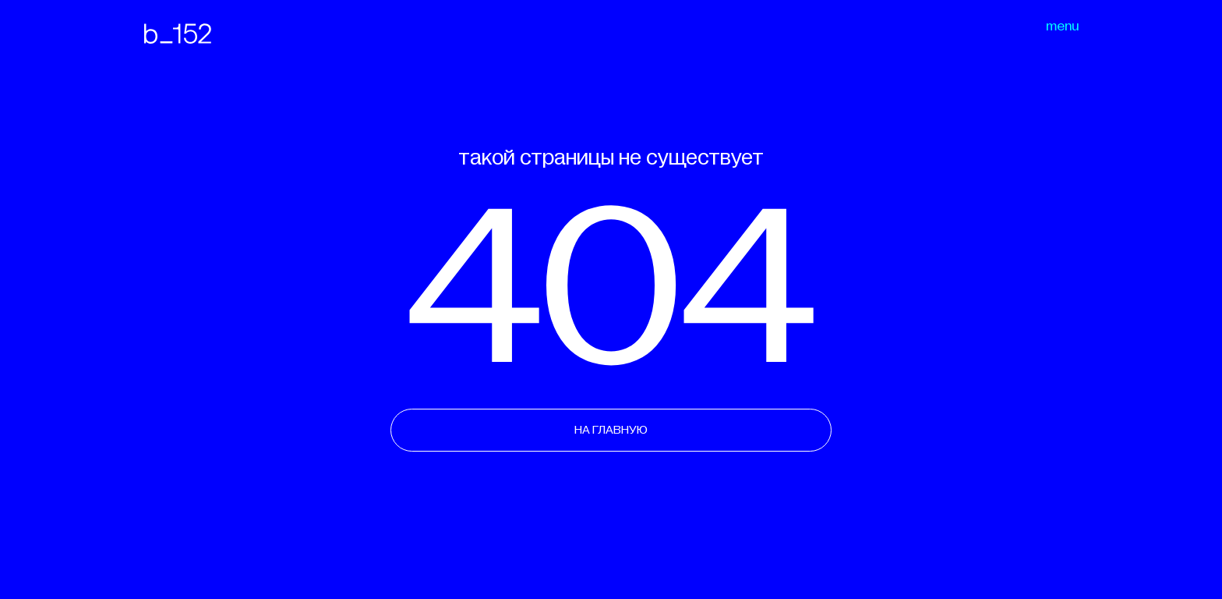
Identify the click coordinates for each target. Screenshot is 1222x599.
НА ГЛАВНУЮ (611, 430)
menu (1062, 26)
